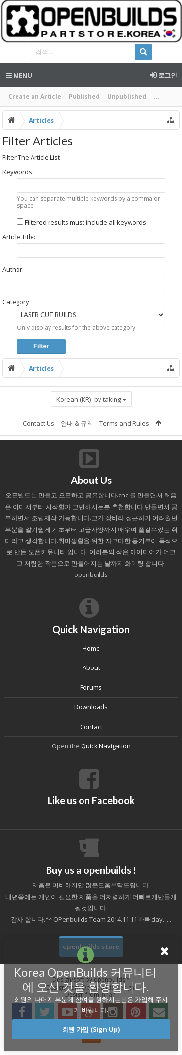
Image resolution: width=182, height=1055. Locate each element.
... (157, 97)
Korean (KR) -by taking (88, 399)
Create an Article (34, 97)
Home (91, 648)
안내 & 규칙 (77, 423)
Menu (19, 75)
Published (84, 97)
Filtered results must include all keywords (81, 222)
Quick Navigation (106, 746)
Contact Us (38, 423)
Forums (91, 687)
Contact (91, 726)
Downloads (91, 706)
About (91, 667)
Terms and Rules (124, 423)
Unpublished (126, 97)
